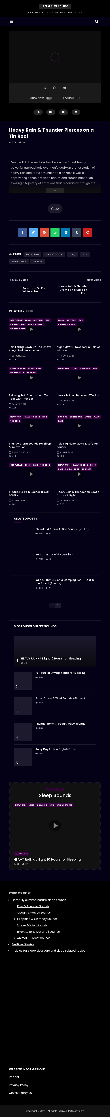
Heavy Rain (32, 254)
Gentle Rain (16, 320)
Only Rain (38, 320)
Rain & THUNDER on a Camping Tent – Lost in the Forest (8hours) (64, 581)
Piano (97, 416)
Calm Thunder (18, 368)
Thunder (37, 261)
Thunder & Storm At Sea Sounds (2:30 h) (62, 529)
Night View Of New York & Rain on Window (79, 348)
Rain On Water (18, 328)
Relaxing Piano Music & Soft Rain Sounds (78, 445)
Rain (85, 254)
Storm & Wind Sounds (32, 925)
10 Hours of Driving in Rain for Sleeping (60, 673)
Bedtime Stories (23, 944)
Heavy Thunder (54, 254)
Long (72, 254)
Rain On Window (67, 324)
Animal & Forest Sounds (33, 938)
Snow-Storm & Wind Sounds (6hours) (60, 698)
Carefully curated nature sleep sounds (39, 900)
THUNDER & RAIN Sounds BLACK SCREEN (29, 493)
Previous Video (18, 280)
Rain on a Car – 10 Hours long (54, 554)
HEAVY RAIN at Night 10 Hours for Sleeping (51, 658)
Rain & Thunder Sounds (33, 906)
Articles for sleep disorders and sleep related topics (48, 951)
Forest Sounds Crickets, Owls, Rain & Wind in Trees (55, 12)
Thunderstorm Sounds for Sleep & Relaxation (30, 445)
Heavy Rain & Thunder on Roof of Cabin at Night (79, 493)
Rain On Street (36, 324)
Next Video (94, 280)
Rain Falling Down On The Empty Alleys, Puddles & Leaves (30, 348)
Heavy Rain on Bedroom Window (78, 395)
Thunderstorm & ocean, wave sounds (60, 723)
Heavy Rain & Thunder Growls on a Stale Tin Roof (73, 290)
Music (87, 416)
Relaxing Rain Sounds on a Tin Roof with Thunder (28, 397)
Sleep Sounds (21, 853)
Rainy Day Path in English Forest (56, 749)
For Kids (62, 416)
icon (31, 329)
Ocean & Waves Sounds (34, 913)
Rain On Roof (19, 261)
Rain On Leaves (18, 324)
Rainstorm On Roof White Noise (35, 289)
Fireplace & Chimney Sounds (37, 919)
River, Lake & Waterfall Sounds (38, 932)
